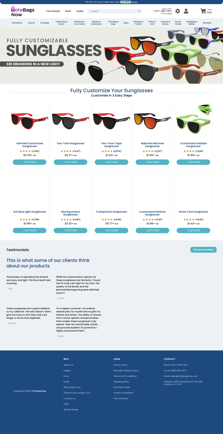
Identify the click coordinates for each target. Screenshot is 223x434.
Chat (169, 13)
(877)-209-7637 (179, 364)
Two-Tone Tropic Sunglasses (111, 145)
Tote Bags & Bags (113, 23)
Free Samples (53, 11)
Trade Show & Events (61, 23)
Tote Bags (44, 23)
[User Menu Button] (177, 11)
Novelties (207, 23)
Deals (68, 11)
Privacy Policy (120, 364)
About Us (68, 364)
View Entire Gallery (203, 249)
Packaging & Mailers (191, 23)
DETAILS (134, 2)
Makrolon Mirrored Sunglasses (152, 145)
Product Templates (124, 392)
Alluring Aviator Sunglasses (70, 213)
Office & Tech (152, 23)
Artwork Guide (71, 409)
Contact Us (70, 398)
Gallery (67, 370)
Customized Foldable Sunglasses (193, 145)
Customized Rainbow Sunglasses (152, 213)
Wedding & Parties (138, 23)
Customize (29, 162)
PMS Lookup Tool (72, 387)
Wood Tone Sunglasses (193, 211)
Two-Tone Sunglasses (70, 143)
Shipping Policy (121, 381)
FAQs (66, 376)
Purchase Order (122, 387)
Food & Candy (178, 23)
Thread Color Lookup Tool (77, 392)
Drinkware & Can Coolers (79, 23)
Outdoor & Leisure (165, 23)
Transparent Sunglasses (111, 211)
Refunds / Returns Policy (126, 370)
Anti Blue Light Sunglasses (29, 211)
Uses (66, 403)
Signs (126, 23)
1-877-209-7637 (162, 11)
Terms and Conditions (125, 376)
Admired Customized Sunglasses (29, 145)
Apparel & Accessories (96, 23)
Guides (79, 11)
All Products (17, 23)
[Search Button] (139, 11)
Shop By (31, 23)
